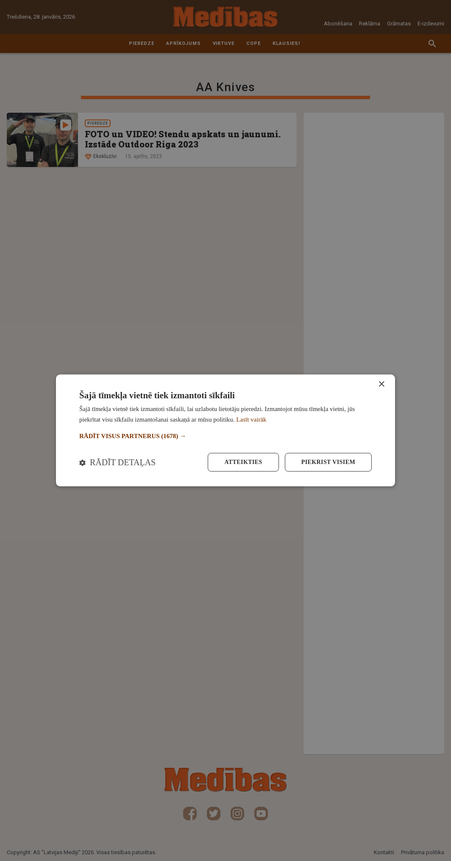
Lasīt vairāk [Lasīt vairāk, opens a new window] (251, 419)
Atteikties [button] (243, 462)
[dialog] (225, 430)
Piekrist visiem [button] (328, 462)
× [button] (381, 384)
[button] (225, 436)
